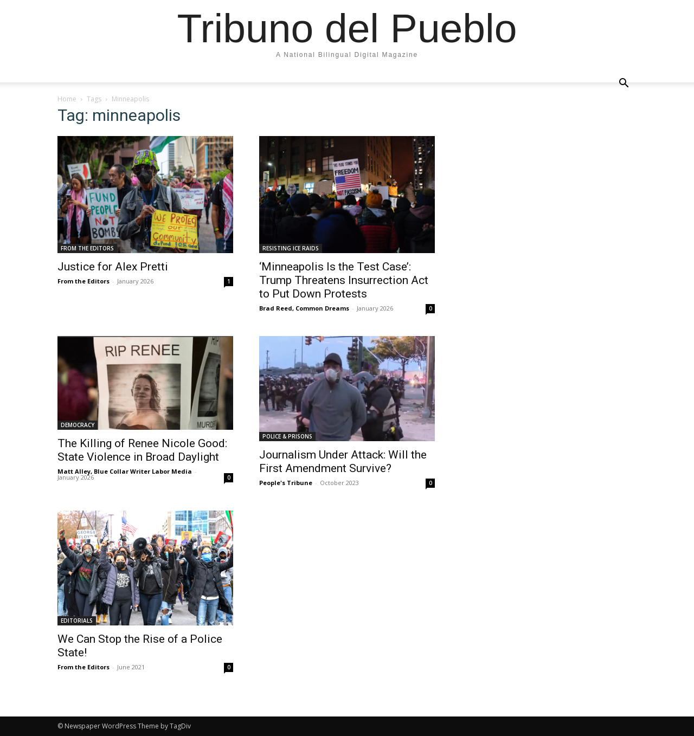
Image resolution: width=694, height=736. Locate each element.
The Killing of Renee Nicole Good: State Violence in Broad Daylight (142, 450)
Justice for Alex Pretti (112, 266)
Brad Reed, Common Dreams (304, 308)
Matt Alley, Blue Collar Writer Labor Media (124, 471)
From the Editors (83, 281)
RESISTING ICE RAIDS (290, 248)
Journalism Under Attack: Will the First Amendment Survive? (343, 461)
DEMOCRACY (77, 425)
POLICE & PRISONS (287, 436)
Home (66, 99)
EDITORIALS (77, 620)
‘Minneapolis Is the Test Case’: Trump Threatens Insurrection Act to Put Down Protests (343, 280)
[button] (624, 83)
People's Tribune (285, 483)
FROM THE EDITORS (87, 248)
